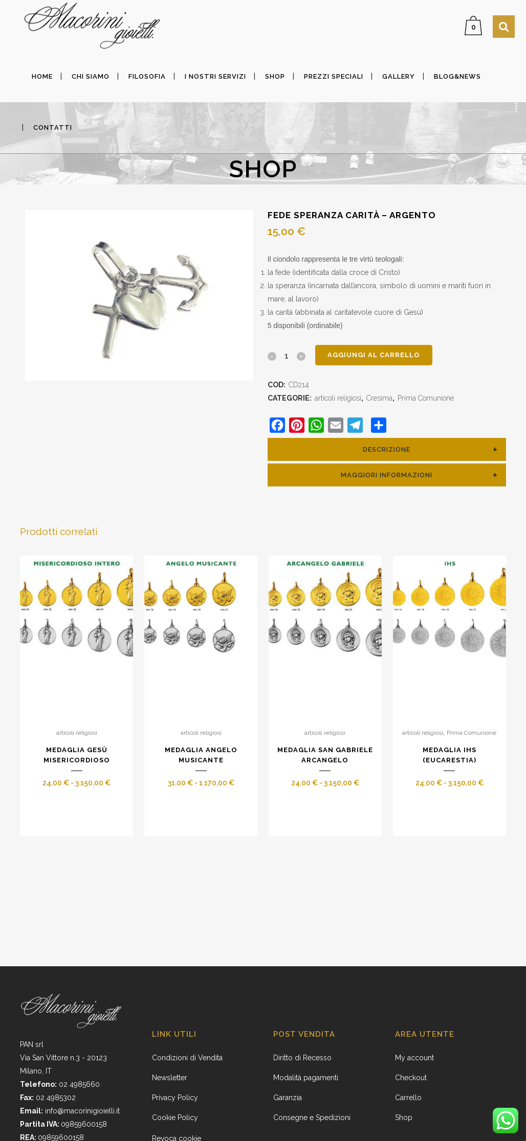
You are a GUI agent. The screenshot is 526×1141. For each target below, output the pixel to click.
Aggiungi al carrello (373, 355)
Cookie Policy (175, 1117)
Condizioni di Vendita (187, 1058)
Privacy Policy (175, 1097)
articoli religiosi (338, 398)
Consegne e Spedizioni (311, 1117)
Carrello (408, 1097)
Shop (403, 1117)
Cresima (379, 398)
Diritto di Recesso (302, 1058)
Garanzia (287, 1097)
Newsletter (169, 1078)
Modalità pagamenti (305, 1078)
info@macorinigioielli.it (82, 1111)
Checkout (411, 1078)
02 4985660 (79, 1084)
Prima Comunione (426, 398)
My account (414, 1058)
